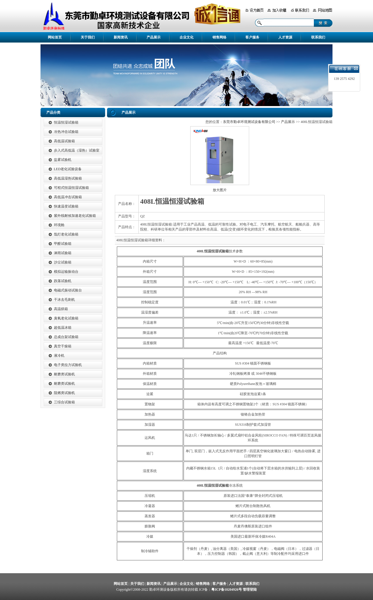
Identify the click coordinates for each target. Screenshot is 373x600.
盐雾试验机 (62, 160)
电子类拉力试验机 (68, 365)
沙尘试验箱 (62, 262)
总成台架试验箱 (66, 337)
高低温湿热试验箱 (68, 178)
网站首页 (55, 37)
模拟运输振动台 (66, 272)
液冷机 (59, 355)
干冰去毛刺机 (64, 300)
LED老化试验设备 (68, 169)
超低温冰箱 (62, 327)
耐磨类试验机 (64, 374)
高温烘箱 (61, 309)
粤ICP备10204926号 (226, 589)
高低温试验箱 (64, 141)
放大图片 (220, 190)
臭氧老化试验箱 (66, 318)
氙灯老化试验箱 (66, 234)
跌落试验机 (62, 281)
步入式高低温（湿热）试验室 (76, 150)
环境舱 (59, 225)
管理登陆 (250, 589)
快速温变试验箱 (66, 206)
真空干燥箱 (62, 346)
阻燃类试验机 (64, 393)
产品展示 (154, 37)
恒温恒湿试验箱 (66, 122)
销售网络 (219, 37)
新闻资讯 (121, 37)
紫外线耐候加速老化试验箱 (75, 216)
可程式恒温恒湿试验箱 (71, 188)
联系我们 (318, 37)
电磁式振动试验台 (68, 290)
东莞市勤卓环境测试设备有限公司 (249, 122)
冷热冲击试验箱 (66, 132)
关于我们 (88, 37)
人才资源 (285, 37)
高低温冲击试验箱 (68, 197)
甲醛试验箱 (62, 244)
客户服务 (252, 37)
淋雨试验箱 (62, 253)
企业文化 (186, 37)
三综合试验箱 (64, 402)
